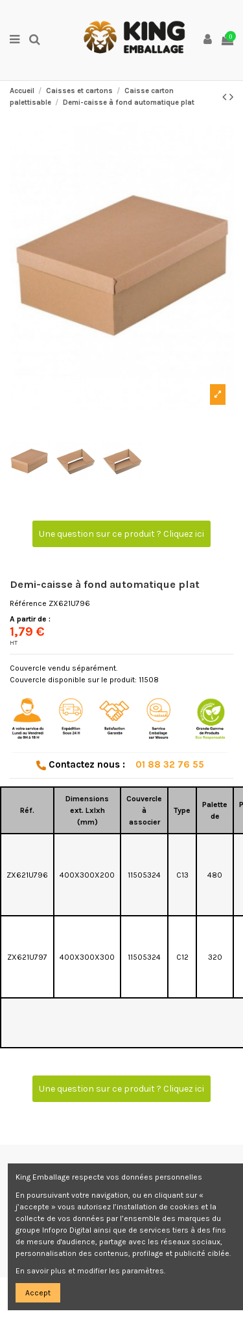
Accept (38, 1292)
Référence (28, 603)
